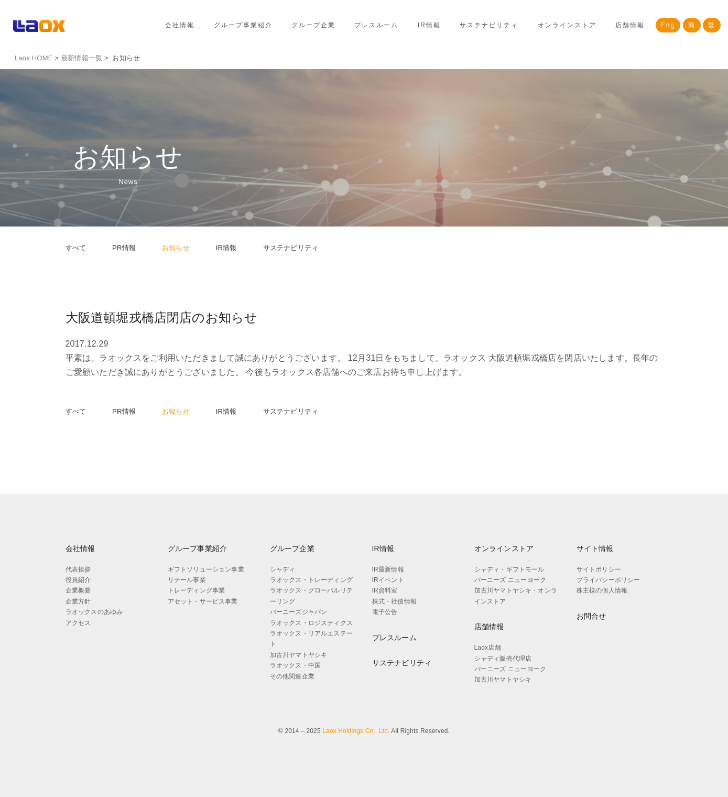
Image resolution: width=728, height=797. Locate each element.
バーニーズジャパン (299, 612)
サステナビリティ (489, 25)
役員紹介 (78, 580)
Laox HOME (34, 58)
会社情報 (179, 25)
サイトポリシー (599, 569)
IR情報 (429, 25)
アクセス (78, 623)
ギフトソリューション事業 (206, 569)
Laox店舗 (487, 647)
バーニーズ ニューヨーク (510, 580)
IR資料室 (385, 590)
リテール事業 (187, 580)
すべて (76, 248)
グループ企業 (313, 25)
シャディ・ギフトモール (509, 569)
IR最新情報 (388, 569)
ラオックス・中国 (295, 665)
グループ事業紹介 (243, 25)
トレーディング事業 (196, 590)
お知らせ (176, 248)
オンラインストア (567, 25)
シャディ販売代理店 (503, 658)
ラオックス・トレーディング (311, 580)
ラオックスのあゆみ (94, 612)
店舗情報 (630, 25)
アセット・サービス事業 (203, 601)
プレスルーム (376, 25)
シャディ (283, 569)
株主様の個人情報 (602, 590)
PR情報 (124, 248)
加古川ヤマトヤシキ (299, 655)
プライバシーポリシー (608, 580)
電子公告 (385, 612)
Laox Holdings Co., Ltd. (355, 731)
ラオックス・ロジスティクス (311, 623)
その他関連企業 (292, 676)
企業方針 (78, 601)
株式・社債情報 (394, 601)
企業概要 (78, 590)
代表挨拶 (78, 569)
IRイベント (388, 580)
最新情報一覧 (81, 58)
